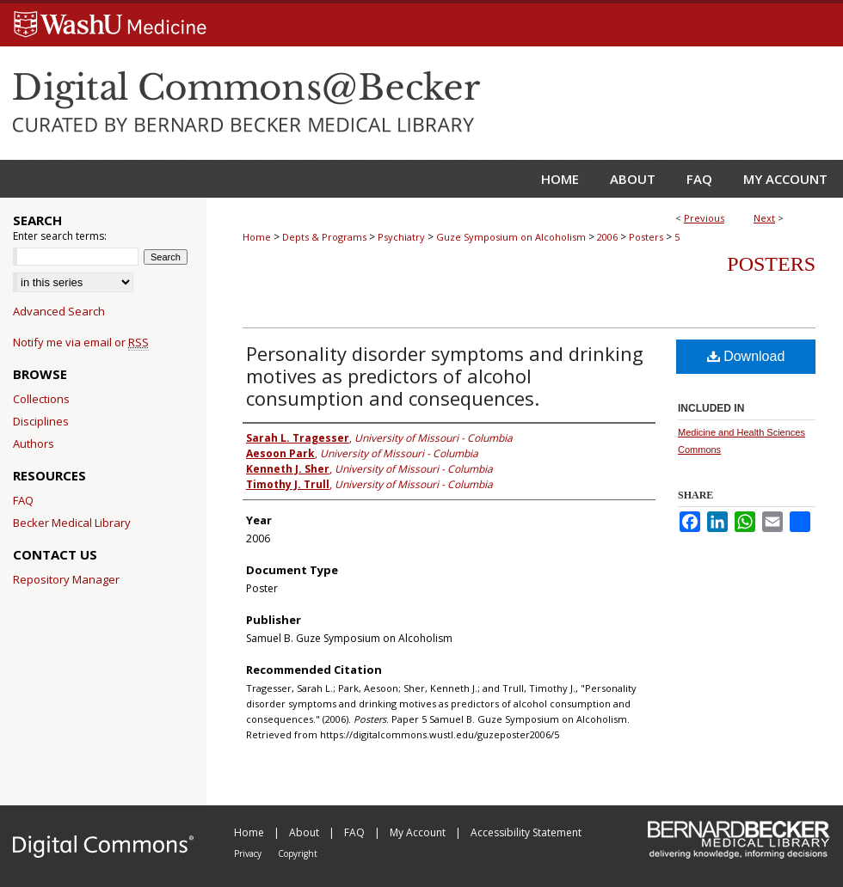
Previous (704, 217)
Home (257, 236)
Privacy (249, 853)
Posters (646, 236)
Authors (33, 443)
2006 (607, 236)
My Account (419, 832)
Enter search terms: (60, 236)
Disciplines (41, 421)
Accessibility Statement (526, 832)
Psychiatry (401, 236)
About (305, 832)
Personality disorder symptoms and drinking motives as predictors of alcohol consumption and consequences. (444, 375)
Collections (41, 399)
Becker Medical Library (72, 522)
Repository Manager (66, 579)
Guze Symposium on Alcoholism (511, 236)
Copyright (297, 853)
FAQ (23, 500)
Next (764, 217)
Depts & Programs (324, 236)
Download (746, 356)
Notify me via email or (81, 342)
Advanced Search (59, 311)
